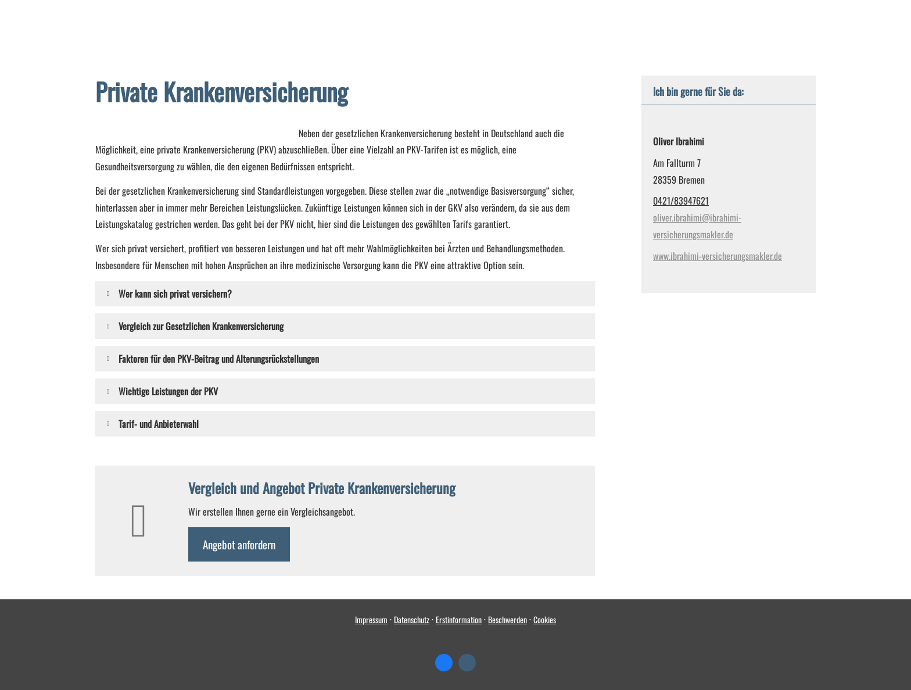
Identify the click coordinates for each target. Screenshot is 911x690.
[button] (175, 294)
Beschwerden (507, 619)
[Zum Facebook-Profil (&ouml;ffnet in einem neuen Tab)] (444, 662)
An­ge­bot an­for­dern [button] (239, 544)
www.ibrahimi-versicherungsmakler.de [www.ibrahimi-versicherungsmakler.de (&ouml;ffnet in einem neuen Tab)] (717, 256)
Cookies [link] (544, 619)
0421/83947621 (681, 201)
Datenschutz (411, 619)
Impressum (371, 619)
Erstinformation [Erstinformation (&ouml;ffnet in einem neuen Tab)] (459, 619)
